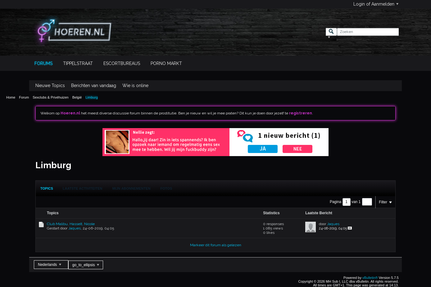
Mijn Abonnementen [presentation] (131, 188)
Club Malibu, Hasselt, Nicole (71, 224)
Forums (43, 63)
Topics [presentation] (46, 188)
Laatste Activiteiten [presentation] (82, 188)
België (77, 97)
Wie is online (135, 85)
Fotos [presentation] (166, 188)
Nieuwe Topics (50, 85)
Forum (24, 97)
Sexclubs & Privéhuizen (51, 97)
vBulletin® (370, 278)
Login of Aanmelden (375, 4)
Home (10, 97)
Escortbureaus (121, 63)
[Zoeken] (368, 32)
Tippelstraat (78, 63)
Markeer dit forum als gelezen (215, 245)
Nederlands (49, 264)
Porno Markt (166, 63)
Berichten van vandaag (93, 85)
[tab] (47, 188)
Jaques (74, 228)
